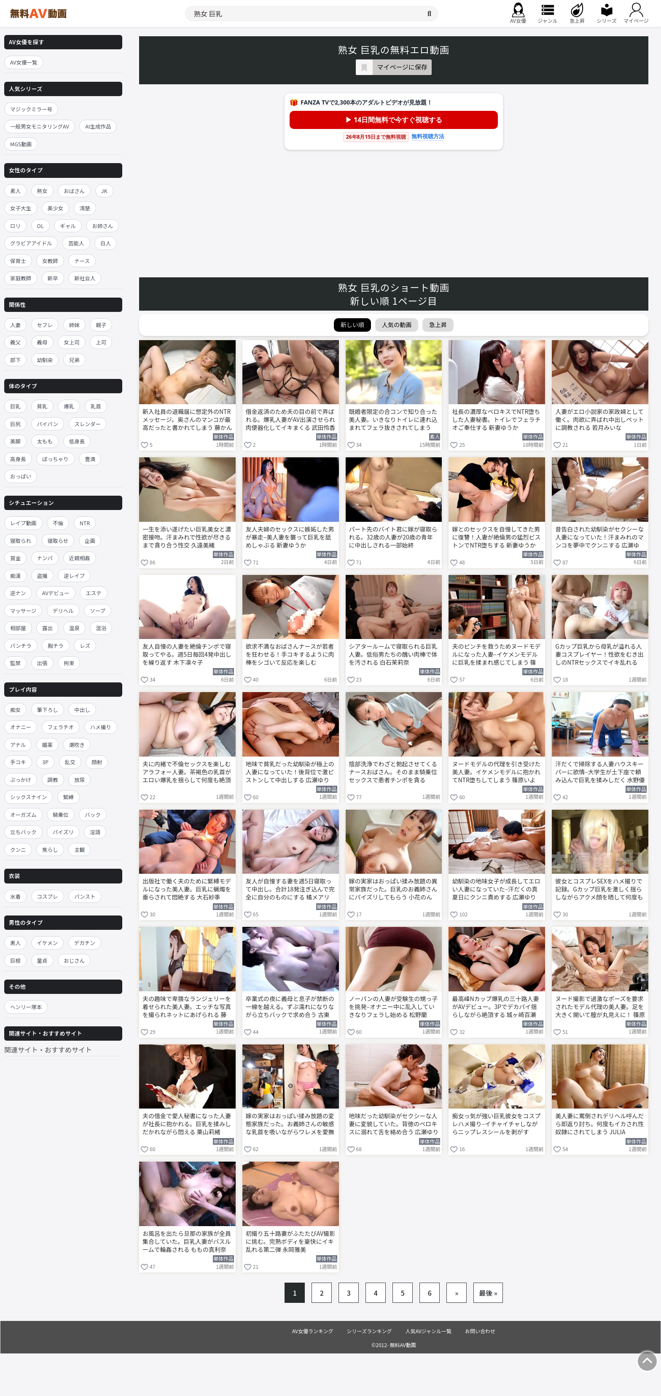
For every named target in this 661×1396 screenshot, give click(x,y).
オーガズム (23, 815)
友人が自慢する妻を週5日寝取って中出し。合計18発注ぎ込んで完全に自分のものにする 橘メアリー (290, 889)
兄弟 (74, 360)
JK (104, 191)
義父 (15, 342)
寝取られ (20, 541)
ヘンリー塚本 (26, 1007)
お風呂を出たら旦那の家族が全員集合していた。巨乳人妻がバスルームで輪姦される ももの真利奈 (186, 1242)
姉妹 (74, 325)
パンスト (84, 896)
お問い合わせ (480, 1330)
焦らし (50, 850)
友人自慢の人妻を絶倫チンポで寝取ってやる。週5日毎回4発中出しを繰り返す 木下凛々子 (186, 654)
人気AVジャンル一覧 (428, 1330)
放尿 (79, 780)
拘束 (69, 663)
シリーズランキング (369, 1330)
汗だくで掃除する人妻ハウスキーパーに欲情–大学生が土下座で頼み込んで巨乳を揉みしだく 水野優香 (600, 772)
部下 (15, 360)
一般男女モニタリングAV (39, 126)
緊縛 (68, 797)
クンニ (18, 850)
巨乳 (15, 406)
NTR (85, 523)
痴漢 (15, 576)
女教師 (50, 261)
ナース (82, 261)
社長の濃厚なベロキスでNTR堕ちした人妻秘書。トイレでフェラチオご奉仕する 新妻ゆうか (496, 420)
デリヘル (63, 611)
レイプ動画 (23, 523)
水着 (15, 896)
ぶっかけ (20, 780)
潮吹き (77, 745)
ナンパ (45, 558)
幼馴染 (45, 360)
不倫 (58, 523)
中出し (82, 710)
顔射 (96, 762)
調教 (53, 780)
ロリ (15, 226)
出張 (42, 663)
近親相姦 (79, 558)
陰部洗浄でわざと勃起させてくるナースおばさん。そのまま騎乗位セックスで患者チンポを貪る (393, 772)
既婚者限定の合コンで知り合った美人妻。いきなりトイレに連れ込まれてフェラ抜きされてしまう (393, 420)
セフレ (45, 325)
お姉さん (102, 226)
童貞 (42, 960)
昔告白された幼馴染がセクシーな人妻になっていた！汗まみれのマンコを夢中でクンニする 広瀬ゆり (599, 537)
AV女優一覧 (24, 62)
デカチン (84, 943)
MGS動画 (21, 144)
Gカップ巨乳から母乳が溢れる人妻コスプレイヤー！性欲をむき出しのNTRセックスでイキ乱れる (599, 654)
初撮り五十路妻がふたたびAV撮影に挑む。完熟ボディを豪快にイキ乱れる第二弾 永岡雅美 (290, 1242)
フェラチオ (61, 727)
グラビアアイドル (31, 243)
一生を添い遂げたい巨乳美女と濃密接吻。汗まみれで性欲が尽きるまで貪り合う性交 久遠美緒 (186, 537)
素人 (15, 191)
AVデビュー (56, 593)
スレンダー (88, 424)
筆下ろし (47, 710)
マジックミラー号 (31, 109)
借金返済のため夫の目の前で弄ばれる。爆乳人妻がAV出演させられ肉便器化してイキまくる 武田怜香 (290, 420)
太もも (45, 441)
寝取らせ (58, 541)
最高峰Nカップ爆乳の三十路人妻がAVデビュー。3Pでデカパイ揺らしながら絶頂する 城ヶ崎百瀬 (495, 1007)
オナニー (20, 727)
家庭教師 (20, 278)
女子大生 (20, 208)
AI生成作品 (98, 126)
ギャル (68, 226)
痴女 (15, 710)
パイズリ (63, 832)
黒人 (15, 943)
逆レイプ (74, 576)
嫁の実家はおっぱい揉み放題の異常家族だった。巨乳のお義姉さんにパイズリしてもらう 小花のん (393, 889)
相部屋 (18, 628)
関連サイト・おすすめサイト (48, 1049)
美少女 (56, 208)
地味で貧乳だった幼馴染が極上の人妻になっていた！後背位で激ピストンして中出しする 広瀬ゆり (290, 772)
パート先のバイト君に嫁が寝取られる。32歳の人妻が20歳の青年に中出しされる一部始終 (393, 537)
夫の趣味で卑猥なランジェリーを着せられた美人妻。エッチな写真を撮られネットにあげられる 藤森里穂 (186, 1007)
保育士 (18, 261)
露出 (47, 628)
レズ (85, 646)
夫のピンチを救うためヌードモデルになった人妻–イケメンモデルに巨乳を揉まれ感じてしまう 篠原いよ (496, 655)
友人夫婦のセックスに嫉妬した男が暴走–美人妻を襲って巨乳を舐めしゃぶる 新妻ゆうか (290, 537)
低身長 (77, 441)
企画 (90, 541)
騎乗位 (61, 815)
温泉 (74, 628)
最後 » (488, 1293)
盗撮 (42, 576)
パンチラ (21, 646)
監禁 (15, 663)
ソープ (97, 611)
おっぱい (20, 476)
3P (45, 762)
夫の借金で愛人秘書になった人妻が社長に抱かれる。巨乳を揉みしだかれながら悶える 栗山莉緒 (186, 1124)
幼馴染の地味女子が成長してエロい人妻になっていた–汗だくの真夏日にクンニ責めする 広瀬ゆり (496, 889)
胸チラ (56, 646)
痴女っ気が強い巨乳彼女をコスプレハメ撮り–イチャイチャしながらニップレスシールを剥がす (496, 1124)
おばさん (74, 191)
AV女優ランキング (312, 1330)
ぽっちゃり (55, 459)
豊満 (90, 459)
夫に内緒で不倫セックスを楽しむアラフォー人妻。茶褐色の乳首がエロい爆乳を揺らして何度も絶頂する (186, 772)
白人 (105, 243)
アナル (18, 745)
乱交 (70, 762)
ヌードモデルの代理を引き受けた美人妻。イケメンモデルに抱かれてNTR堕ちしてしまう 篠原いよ (496, 772)
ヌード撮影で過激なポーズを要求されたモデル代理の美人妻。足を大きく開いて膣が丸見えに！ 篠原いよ (600, 1007)
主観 (79, 850)
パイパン (47, 424)
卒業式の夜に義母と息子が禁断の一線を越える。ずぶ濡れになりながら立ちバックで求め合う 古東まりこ (290, 1007)
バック (93, 815)
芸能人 (76, 243)
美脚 (15, 441)
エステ (94, 593)
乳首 (96, 406)
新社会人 (84, 278)
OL (40, 226)
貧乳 (42, 406)
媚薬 (47, 745)
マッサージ (23, 611)
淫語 (95, 832)
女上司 (72, 342)
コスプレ (47, 896)
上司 (101, 342)
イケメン (47, 943)
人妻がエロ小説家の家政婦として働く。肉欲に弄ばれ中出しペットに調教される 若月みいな (599, 420)
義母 (42, 342)
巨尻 (15, 424)
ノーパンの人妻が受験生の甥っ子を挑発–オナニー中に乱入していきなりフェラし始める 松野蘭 (393, 1007)
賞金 (15, 558)
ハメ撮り (100, 727)
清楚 (85, 208)
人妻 (15, 325)
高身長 (18, 459)
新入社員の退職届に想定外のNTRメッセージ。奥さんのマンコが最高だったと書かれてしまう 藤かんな (187, 420)
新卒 (53, 278)
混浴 (101, 628)
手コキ (18, 762)
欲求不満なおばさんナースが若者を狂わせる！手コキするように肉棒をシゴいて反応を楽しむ (290, 654)
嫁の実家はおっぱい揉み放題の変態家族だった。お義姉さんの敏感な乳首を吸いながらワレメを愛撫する (290, 1124)
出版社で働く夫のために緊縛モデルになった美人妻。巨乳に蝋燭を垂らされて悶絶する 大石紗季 (186, 889)
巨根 (15, 960)
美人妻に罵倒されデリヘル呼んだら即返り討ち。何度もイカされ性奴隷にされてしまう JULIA (599, 1124)
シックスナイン (28, 797)
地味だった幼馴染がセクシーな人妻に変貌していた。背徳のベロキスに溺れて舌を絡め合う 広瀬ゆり (394, 1124)
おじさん (74, 960)
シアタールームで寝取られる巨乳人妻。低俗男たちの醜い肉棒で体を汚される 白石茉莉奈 (393, 654)
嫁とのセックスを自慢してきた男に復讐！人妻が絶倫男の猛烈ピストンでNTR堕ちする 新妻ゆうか (496, 537)
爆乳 (69, 406)
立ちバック (23, 832)
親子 (101, 325)
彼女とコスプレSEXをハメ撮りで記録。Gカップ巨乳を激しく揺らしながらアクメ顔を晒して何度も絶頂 (599, 889)
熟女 (42, 191)
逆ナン (18, 593)
